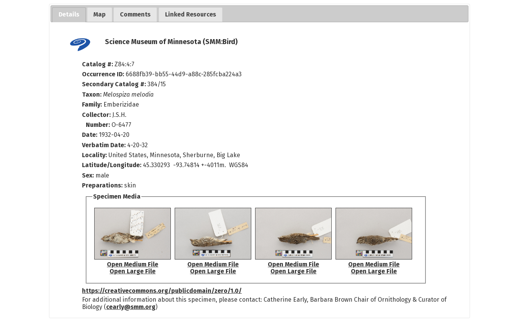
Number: (98, 124)
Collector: (97, 114)
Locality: (94, 155)
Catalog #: (98, 64)
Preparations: (102, 185)
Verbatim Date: (104, 145)
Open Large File (133, 271)
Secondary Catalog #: (114, 84)
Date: (89, 134)
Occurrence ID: (104, 74)
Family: (92, 104)
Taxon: (92, 94)
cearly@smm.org (131, 306)
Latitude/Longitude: (111, 165)
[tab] (69, 14)
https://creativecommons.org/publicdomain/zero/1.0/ (162, 290)
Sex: (88, 175)
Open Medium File (132, 264)
